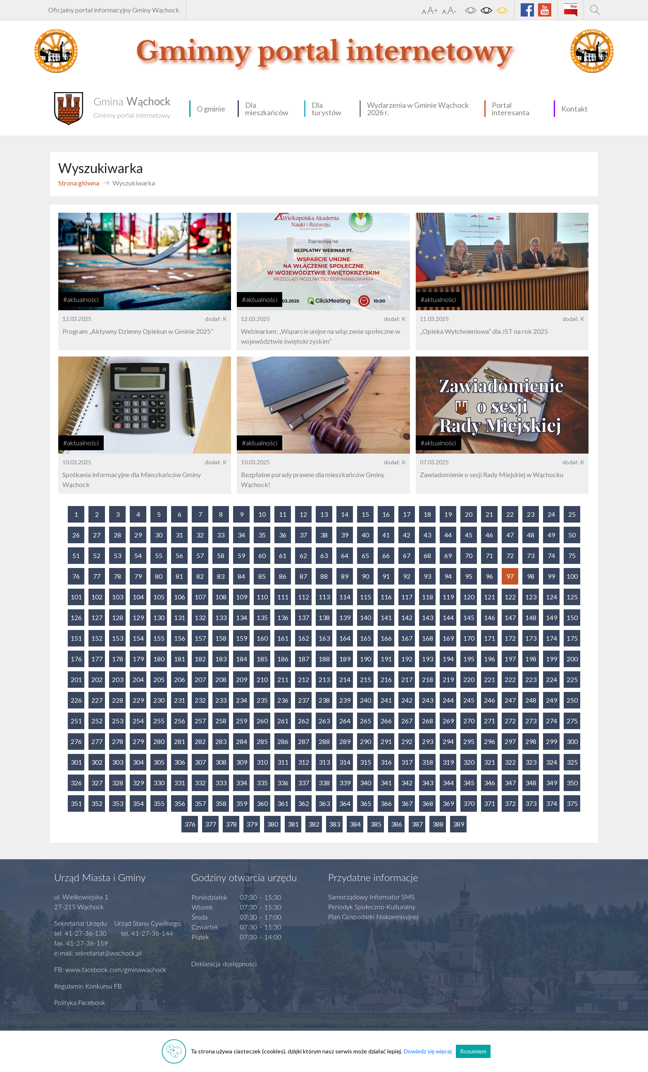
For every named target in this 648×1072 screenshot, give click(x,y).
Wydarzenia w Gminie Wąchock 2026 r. (418, 108)
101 (76, 597)
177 (96, 659)
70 (468, 555)
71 (489, 555)
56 (179, 555)
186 (282, 659)
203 (117, 679)
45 (468, 535)
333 (220, 783)
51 (76, 555)
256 (179, 721)
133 (220, 617)
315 (365, 762)
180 (158, 659)
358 (220, 803)
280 (158, 741)
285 (262, 741)
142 (406, 617)
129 (138, 617)
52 (96, 555)
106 (179, 597)
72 (510, 555)
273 (530, 721)
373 (530, 803)
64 (344, 555)
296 (489, 741)
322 (510, 762)
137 (303, 617)
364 (344, 803)
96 (489, 576)
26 (76, 535)
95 (468, 576)
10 (262, 514)
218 (427, 679)
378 (231, 824)
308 (220, 762)
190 (365, 659)
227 (96, 700)
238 (324, 700)
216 (386, 679)
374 (551, 803)
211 (282, 679)
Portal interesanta (510, 108)
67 (406, 555)
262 (303, 721)
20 (468, 514)
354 (138, 803)
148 (530, 617)
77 (96, 576)
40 (365, 535)
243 (427, 700)
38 (324, 535)
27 (96, 535)
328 (117, 783)
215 (365, 679)
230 (158, 700)
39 (344, 535)
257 (200, 721)
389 (458, 824)
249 (551, 700)
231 (179, 700)
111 (282, 597)
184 (241, 659)
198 (530, 659)
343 (427, 783)
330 (158, 783)
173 (530, 638)
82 (200, 576)
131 (179, 617)
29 (138, 535)
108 (220, 597)
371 (489, 803)
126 (76, 617)
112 (303, 597)
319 (448, 762)
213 (324, 679)
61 (282, 555)
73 (530, 555)
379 (251, 824)
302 (96, 762)
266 (386, 721)
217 (406, 679)
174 (551, 638)
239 (344, 700)
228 (117, 700)
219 (448, 679)
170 (468, 638)
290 (365, 741)
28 (117, 535)
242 (406, 700)
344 (448, 783)
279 (138, 741)
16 (386, 514)
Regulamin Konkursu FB (88, 986)
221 (489, 679)
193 (427, 659)
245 (468, 700)
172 (510, 638)
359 (241, 803)
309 (241, 762)
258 (220, 721)
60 (262, 555)
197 (510, 659)
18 (427, 514)
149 (551, 617)
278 (117, 741)
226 (76, 700)
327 (96, 783)
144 (448, 617)
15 (365, 514)
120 (468, 597)
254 (138, 721)
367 (406, 803)
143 (427, 617)
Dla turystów (326, 108)
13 (324, 514)
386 (396, 824)
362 (303, 803)
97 (510, 576)
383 (334, 824)
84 (241, 576)
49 (551, 535)
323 (530, 762)
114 (344, 597)
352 (96, 803)
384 (355, 824)
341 (386, 783)
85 (262, 576)
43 (427, 535)
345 (468, 783)
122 (510, 597)
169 (448, 638)
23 (530, 514)
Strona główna (78, 183)
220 (468, 679)
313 (324, 762)
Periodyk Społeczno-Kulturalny (371, 906)
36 (282, 535)
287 (303, 741)
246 (489, 700)
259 (241, 721)
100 (572, 576)
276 (76, 741)
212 (303, 679)
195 (468, 659)
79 (138, 576)
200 (572, 659)
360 (262, 803)
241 (386, 700)
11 (282, 514)
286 (282, 741)
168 (427, 638)
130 (158, 617)
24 (551, 514)
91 (386, 576)
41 (386, 535)
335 (262, 783)
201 (76, 679)
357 (200, 803)
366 (386, 803)
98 (530, 576)
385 (375, 824)
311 (282, 762)
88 (324, 576)
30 (158, 535)
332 (200, 783)
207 (200, 679)
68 (427, 555)
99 (551, 576)
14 (344, 514)
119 (448, 597)
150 (572, 617)
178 (117, 659)
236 (282, 700)
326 (76, 783)
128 (117, 617)
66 (386, 555)
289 (344, 741)
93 (427, 576)
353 (117, 803)
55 (158, 555)
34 (241, 535)
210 (262, 679)
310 (262, 762)
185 (262, 659)
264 (344, 721)
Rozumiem (473, 1051)
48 (530, 535)
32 (200, 535)
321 (489, 762)
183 (220, 659)
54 (138, 555)
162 (303, 638)
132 (200, 617)
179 (138, 659)
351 (76, 803)
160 (262, 638)
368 (427, 803)
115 (365, 597)
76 (76, 576)
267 (406, 721)
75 (572, 555)
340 (365, 783)
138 (324, 617)
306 (179, 762)
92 (406, 576)
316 (386, 762)
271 (489, 721)
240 (365, 700)
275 (572, 721)
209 (241, 679)
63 (324, 555)
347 (510, 783)
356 (179, 803)
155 (158, 638)
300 (572, 741)
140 (365, 617)
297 (510, 741)
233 (220, 700)
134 (241, 617)
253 (117, 721)
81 (179, 576)
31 (179, 535)
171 (489, 638)
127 (96, 617)
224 (551, 679)
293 (427, 741)
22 (510, 514)
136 (282, 617)
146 (489, 617)
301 (76, 762)
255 (158, 721)
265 (365, 721)
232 (200, 700)
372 (510, 803)
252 (96, 721)
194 (448, 659)
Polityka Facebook (79, 1002)
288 (324, 741)
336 (282, 783)
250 (572, 700)
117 (406, 597)
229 (138, 700)
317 (406, 762)
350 (572, 783)
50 (572, 535)
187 (303, 659)
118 (427, 597)
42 (406, 535)
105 (158, 597)
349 (551, 783)
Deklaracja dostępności (224, 963)
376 (189, 824)
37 (303, 535)
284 (241, 741)
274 (551, 721)
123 (530, 597)
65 (365, 555)
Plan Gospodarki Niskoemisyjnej (373, 916)
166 (386, 638)
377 (210, 824)
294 (448, 741)
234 (241, 700)
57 (200, 555)
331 (179, 783)
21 (489, 514)
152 (96, 638)
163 (324, 638)
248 (530, 700)
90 (365, 576)
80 (158, 576)
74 (551, 555)
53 (117, 555)
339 (344, 783)
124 (551, 597)
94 (448, 576)
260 (262, 721)
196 (489, 659)
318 (427, 762)
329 (138, 783)
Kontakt (574, 108)
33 (220, 535)
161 (282, 638)
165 (365, 638)
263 (324, 721)
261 (282, 721)
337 (303, 783)
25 (572, 514)
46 (489, 535)
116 (386, 597)
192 (406, 659)
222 (510, 679)
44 (448, 535)
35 (262, 535)
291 (386, 741)
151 (76, 638)
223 (530, 679)
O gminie (211, 108)
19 (448, 514)
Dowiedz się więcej (428, 1051)
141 (386, 617)
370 (468, 803)
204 (138, 679)
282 (200, 741)
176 (76, 659)
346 (489, 783)
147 (510, 617)
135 (262, 617)
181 (179, 659)
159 (241, 638)
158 (220, 638)
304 (138, 762)
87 (303, 576)
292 (406, 741)
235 (262, 700)
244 (448, 700)
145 (468, 617)
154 (138, 638)
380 (272, 824)
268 (427, 721)
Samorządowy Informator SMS (371, 897)
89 (344, 576)
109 (241, 597)
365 (365, 803)
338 (324, 783)
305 (158, 762)
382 (313, 824)
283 (220, 741)
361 (282, 803)
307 (200, 762)
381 (293, 824)
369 (448, 803)
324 (551, 762)
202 (96, 679)
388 (437, 824)
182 (200, 659)
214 (344, 679)
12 (303, 514)
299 (551, 741)
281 (179, 741)
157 (200, 638)
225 (572, 679)
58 (220, 555)
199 (551, 659)
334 (241, 783)
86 (282, 576)
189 (344, 659)
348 (530, 783)
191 (386, 659)
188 (324, 659)
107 (200, 597)
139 (344, 617)
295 (468, 741)
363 (324, 803)
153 (117, 638)
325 (572, 762)
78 (117, 576)
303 (117, 762)
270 (468, 721)
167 (406, 638)
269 (448, 721)
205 (158, 679)
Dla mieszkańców (266, 108)
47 (510, 535)
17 (406, 514)
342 (406, 783)
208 (220, 679)
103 (117, 597)
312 (303, 762)
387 (417, 824)
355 (158, 803)
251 (76, 721)
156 (179, 638)
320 (468, 762)
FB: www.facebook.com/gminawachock (110, 969)
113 (324, 597)
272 (510, 721)
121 (489, 597)
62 (303, 555)
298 (530, 741)
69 (448, 555)
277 (96, 741)
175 (572, 638)
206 (179, 679)
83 (220, 576)
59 (241, 555)
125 (572, 597)
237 (303, 700)
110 (262, 597)
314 (344, 762)
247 (510, 700)
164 (344, 638)
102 (96, 597)
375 (572, 803)
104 (138, 597)
